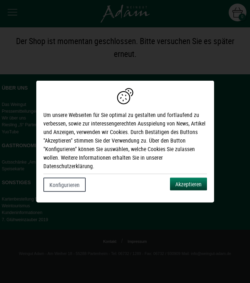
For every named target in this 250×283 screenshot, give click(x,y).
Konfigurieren (64, 185)
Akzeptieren (188, 184)
